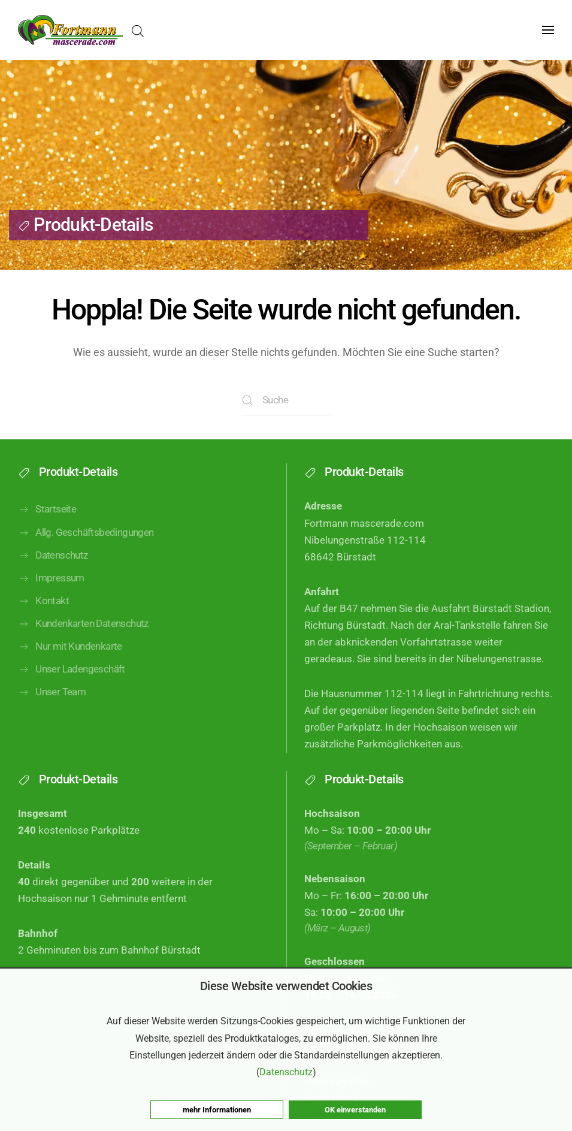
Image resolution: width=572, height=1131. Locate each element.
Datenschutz (53, 556)
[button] (548, 30)
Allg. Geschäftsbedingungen (86, 533)
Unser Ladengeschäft (71, 669)
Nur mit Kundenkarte (70, 647)
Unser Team (52, 692)
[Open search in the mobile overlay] (138, 30)
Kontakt (43, 601)
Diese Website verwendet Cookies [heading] (286, 986)
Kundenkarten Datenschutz (83, 624)
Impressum (51, 578)
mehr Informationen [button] (217, 1109)
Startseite (47, 509)
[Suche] (286, 400)
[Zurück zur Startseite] (70, 30)
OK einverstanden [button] (355, 1109)
